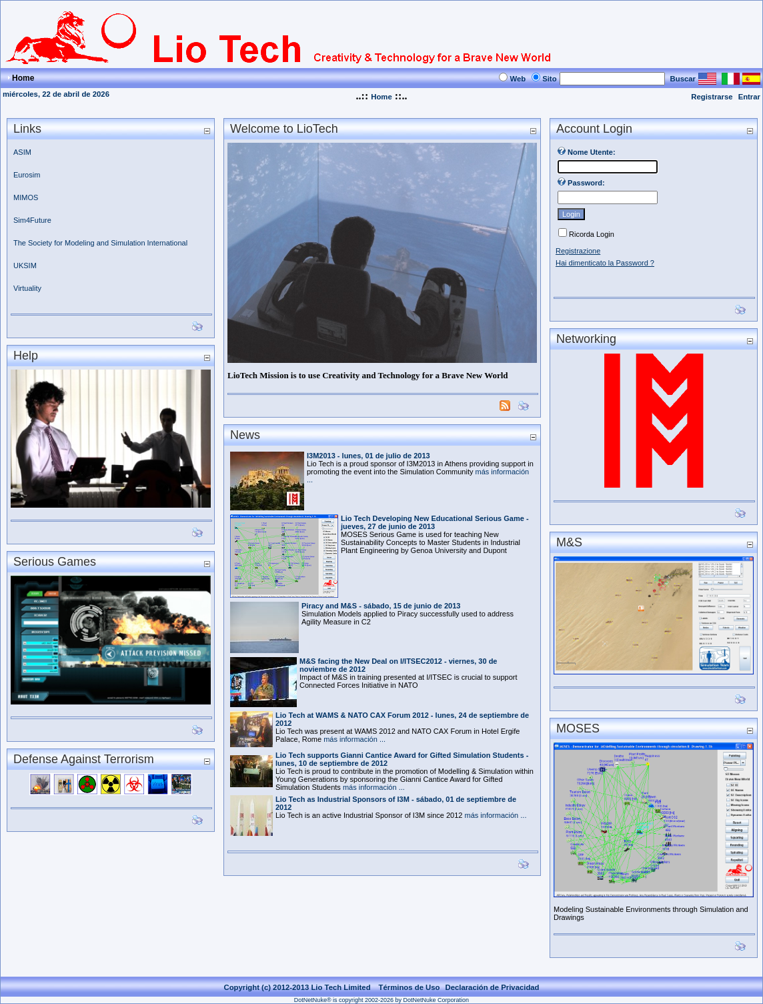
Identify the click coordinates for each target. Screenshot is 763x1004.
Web (518, 79)
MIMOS (25, 197)
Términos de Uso (409, 987)
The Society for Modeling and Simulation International (101, 243)
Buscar (683, 79)
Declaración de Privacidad (492, 987)
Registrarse (711, 97)
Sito (549, 79)
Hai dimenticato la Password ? (605, 263)
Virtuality (27, 288)
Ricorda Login (591, 234)
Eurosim (26, 175)
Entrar (749, 97)
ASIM (22, 152)
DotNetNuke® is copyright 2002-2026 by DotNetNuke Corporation (381, 1000)
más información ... (354, 739)
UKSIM (25, 266)
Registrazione (578, 251)
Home (381, 97)
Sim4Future (32, 220)
